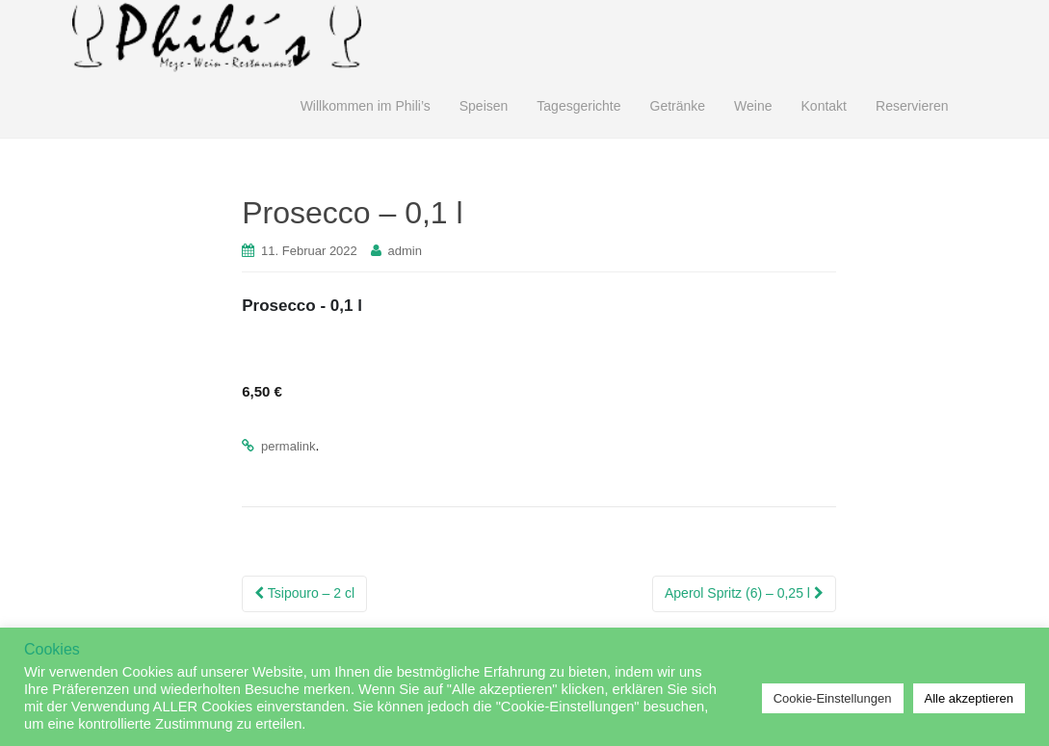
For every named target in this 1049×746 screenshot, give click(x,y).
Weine (753, 106)
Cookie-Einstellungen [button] (833, 698)
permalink (288, 446)
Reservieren (912, 106)
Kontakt (824, 106)
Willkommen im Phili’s (366, 106)
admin (405, 251)
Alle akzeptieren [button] (969, 698)
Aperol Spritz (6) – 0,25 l (744, 593)
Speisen (484, 106)
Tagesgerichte (578, 106)
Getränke (678, 106)
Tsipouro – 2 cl (304, 593)
